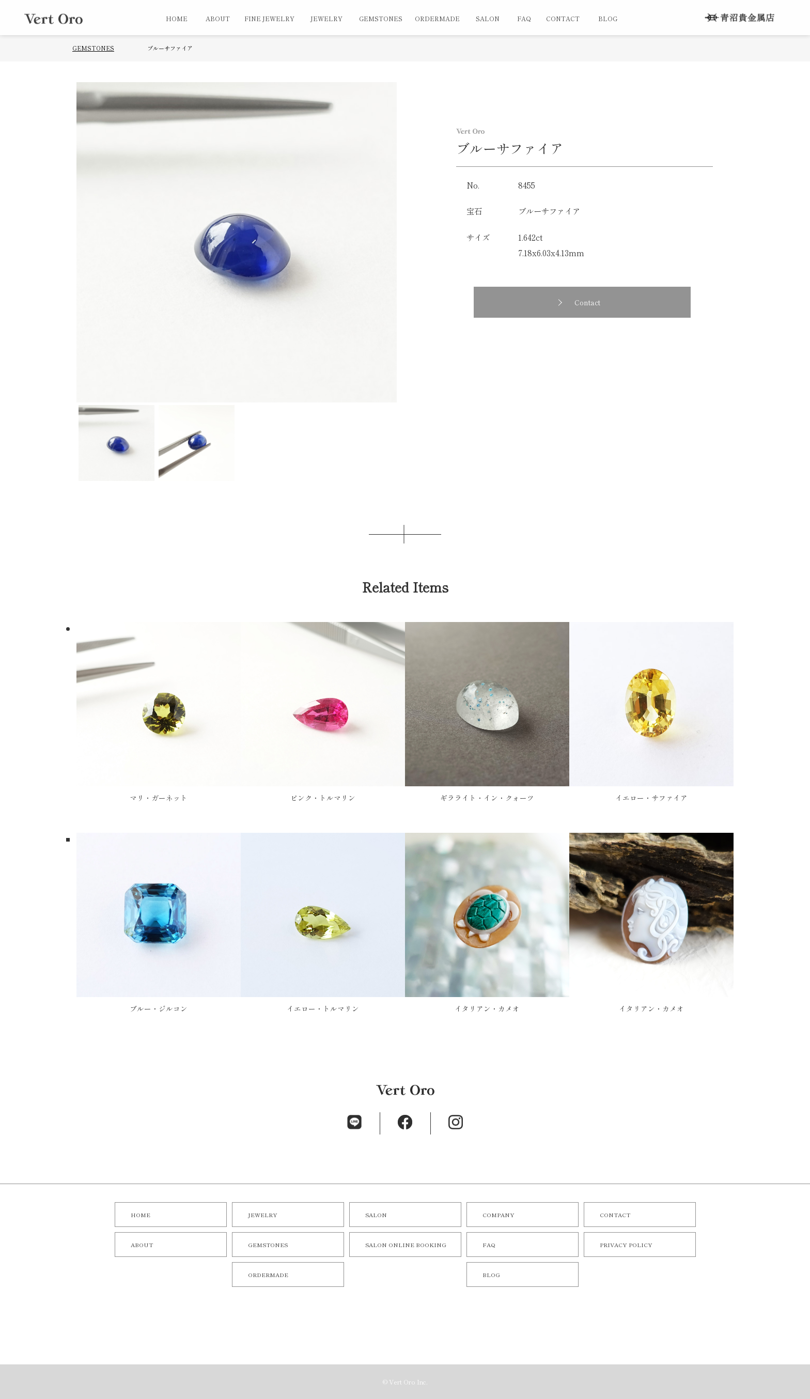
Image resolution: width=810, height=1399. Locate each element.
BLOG (607, 18)
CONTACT (563, 18)
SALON (488, 18)
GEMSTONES (380, 18)
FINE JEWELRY (269, 18)
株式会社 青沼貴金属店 (739, 17)
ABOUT (218, 18)
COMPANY (498, 1214)
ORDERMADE (437, 18)
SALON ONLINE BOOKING (405, 1244)
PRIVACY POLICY (626, 1244)
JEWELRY (326, 18)
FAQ (524, 18)
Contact (587, 302)
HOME (177, 18)
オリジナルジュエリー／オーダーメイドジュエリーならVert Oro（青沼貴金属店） (53, 18)
